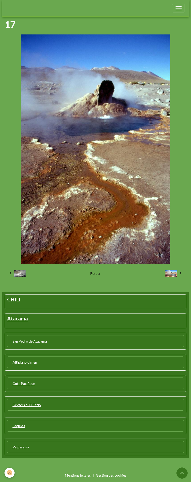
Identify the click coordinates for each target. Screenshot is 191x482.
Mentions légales (78, 475)
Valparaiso (21, 447)
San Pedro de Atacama (30, 341)
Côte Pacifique (24, 383)
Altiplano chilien (25, 362)
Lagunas (19, 426)
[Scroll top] (182, 473)
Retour (95, 273)
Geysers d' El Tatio (27, 405)
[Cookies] (9, 473)
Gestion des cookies (111, 475)
